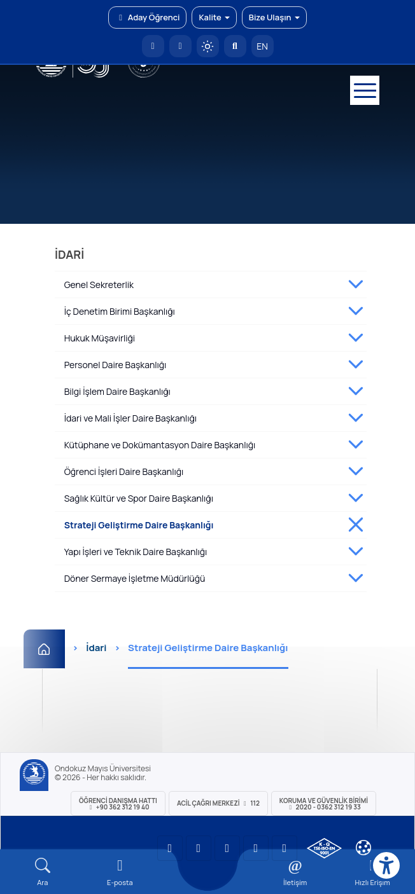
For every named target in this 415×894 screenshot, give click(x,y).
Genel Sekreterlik (99, 285)
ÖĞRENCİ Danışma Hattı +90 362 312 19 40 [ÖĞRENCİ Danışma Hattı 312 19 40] (118, 803)
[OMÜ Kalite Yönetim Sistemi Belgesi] (324, 848)
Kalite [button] (214, 17)
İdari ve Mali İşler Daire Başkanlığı (130, 418)
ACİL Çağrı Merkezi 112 (218, 803)
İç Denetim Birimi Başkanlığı (119, 311)
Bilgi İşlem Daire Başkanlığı (117, 391)
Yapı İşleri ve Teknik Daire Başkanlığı (136, 552)
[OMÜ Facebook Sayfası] (284, 848)
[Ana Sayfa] (44, 648)
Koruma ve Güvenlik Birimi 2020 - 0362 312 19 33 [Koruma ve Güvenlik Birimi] (323, 803)
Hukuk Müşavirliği (99, 338)
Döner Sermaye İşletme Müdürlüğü (135, 578)
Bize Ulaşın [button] (274, 17)
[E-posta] (180, 46)
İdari (96, 647)
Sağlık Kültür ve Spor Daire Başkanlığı (138, 498)
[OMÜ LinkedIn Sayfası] (198, 848)
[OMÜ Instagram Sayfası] (227, 848)
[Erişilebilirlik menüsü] (386, 865)
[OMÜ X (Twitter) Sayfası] (256, 848)
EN (262, 46)
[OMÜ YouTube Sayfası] (170, 848)
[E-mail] (120, 872)
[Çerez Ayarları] (363, 848)
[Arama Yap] (235, 46)
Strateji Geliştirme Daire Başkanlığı (139, 525)
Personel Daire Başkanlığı (115, 365)
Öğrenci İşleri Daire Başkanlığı (124, 471)
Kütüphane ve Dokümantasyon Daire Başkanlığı (160, 445)
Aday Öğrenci (147, 17)
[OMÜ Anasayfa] (153, 46)
